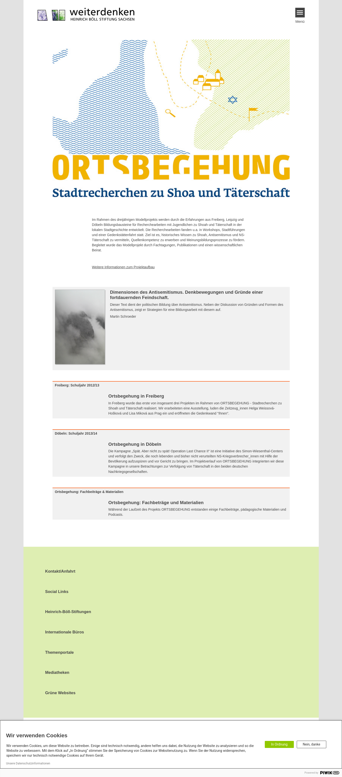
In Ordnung (279, 744)
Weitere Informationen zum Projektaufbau (123, 267)
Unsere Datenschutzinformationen (28, 763)
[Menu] (300, 12)
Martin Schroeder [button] (123, 316)
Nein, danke (311, 744)
